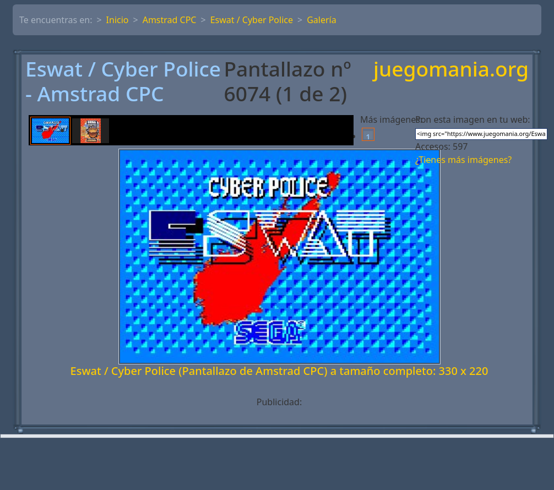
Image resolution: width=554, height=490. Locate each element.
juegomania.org (451, 70)
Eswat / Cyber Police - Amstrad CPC (123, 81)
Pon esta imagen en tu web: (472, 119)
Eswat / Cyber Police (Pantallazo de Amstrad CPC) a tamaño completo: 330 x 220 (279, 370)
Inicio (117, 20)
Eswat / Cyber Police (251, 20)
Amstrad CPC (170, 20)
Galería (321, 20)
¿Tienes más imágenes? (463, 160)
